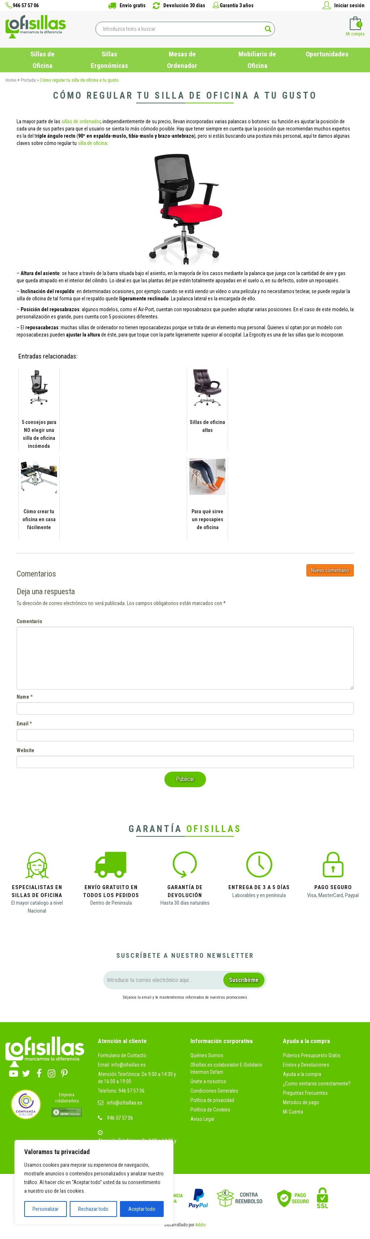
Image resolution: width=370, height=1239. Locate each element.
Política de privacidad (212, 1100)
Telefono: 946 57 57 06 (121, 1091)
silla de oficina (92, 143)
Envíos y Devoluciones (306, 1065)
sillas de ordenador (80, 121)
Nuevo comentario (330, 570)
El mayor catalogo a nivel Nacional (37, 907)
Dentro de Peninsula (111, 903)
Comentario (29, 621)
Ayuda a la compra (302, 1074)
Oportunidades (327, 54)
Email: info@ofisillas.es (122, 1065)
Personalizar (46, 1209)
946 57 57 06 (120, 1118)
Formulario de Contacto (122, 1055)
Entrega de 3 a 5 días (259, 887)
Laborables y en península (259, 895)
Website (25, 750)
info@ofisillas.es (124, 1102)
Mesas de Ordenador (182, 60)
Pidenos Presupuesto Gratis (311, 1055)
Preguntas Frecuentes (305, 1093)
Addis (200, 1224)
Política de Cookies (210, 1109)
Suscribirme (244, 980)
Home (10, 80)
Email (23, 723)
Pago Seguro (333, 887)
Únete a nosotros (208, 1081)
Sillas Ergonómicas (109, 60)
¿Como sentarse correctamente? (316, 1083)
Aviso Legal (202, 1119)
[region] (93, 1182)
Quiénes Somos (206, 1055)
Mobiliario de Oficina (257, 60)
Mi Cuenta (293, 1112)
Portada (28, 80)
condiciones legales (171, 1010)
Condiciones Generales (214, 1091)
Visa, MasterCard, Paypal (333, 895)
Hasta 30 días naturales (185, 903)
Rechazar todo (93, 1209)
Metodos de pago (301, 1102)
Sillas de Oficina (42, 60)
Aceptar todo (141, 1209)
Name (23, 697)
